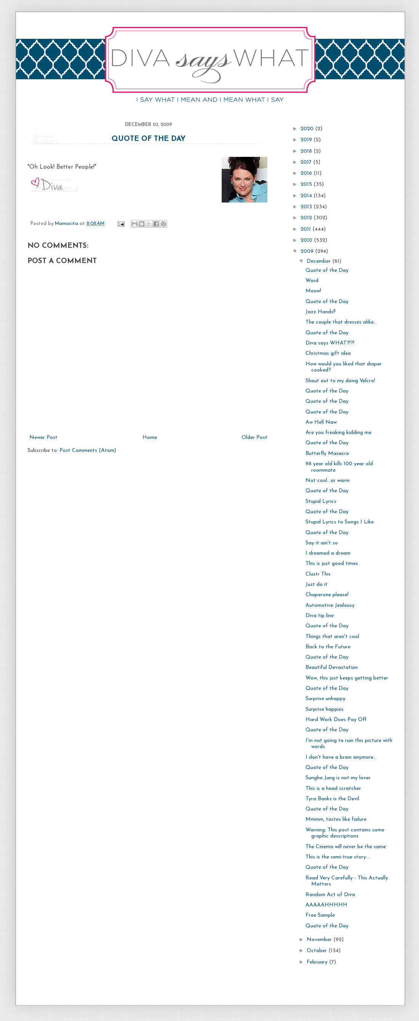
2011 (306, 229)
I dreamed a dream (327, 553)
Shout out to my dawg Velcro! (340, 381)
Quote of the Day (149, 139)
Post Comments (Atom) (87, 450)
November (320, 940)
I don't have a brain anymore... (341, 757)
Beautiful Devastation (331, 667)
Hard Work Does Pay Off (335, 720)
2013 (307, 207)
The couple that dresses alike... (341, 322)
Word (311, 281)
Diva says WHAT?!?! (329, 343)
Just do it (316, 584)
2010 (307, 240)
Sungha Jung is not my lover (338, 778)
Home (149, 437)
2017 (307, 162)
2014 (307, 196)
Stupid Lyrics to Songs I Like (339, 522)
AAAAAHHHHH (326, 905)
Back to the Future (327, 647)
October (317, 951)
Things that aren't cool (332, 637)
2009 (308, 251)
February (318, 962)
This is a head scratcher (333, 788)
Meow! (313, 291)
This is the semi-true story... (337, 857)
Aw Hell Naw (321, 422)
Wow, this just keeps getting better (346, 678)
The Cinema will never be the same (345, 847)
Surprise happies (324, 709)
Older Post (254, 437)
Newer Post (43, 437)
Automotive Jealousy (330, 605)
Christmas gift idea (328, 353)
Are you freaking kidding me (338, 433)
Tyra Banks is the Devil (332, 799)
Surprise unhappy (325, 699)
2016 (307, 173)
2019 (307, 140)
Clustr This (318, 574)
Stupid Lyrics (320, 501)
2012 (307, 218)
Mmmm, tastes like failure (335, 819)
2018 (307, 151)
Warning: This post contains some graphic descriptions (344, 833)
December (319, 261)
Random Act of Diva (330, 895)
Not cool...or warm (327, 480)
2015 (307, 184)
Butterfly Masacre (327, 453)
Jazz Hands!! (320, 312)
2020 (308, 129)
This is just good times (331, 563)
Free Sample (320, 915)
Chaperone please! (327, 595)
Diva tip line (319, 616)
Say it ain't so (321, 543)
